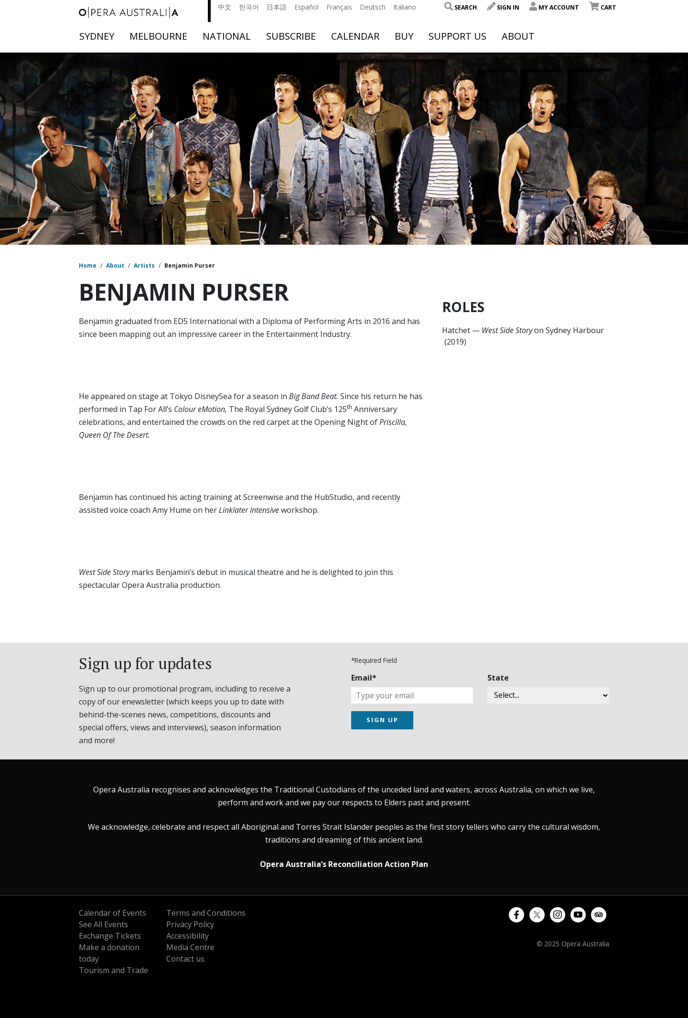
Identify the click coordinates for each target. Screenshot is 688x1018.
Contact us (185, 958)
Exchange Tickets (110, 936)
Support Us (457, 36)
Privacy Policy (190, 924)
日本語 (277, 6)
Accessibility (187, 936)
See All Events (103, 924)
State (498, 677)
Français (339, 6)
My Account (554, 7)
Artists (144, 265)
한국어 (249, 6)
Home (88, 265)
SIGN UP (382, 719)
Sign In (503, 7)
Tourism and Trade (113, 970)
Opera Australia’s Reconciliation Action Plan (344, 864)
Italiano (404, 6)
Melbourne (158, 36)
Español (306, 6)
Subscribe (291, 36)
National (227, 36)
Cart (602, 7)
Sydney (96, 36)
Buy (404, 36)
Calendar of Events (112, 913)
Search (460, 7)
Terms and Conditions (206, 913)
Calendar (355, 36)
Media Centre (190, 947)
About (518, 36)
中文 (224, 6)
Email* (363, 677)
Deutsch (373, 6)
